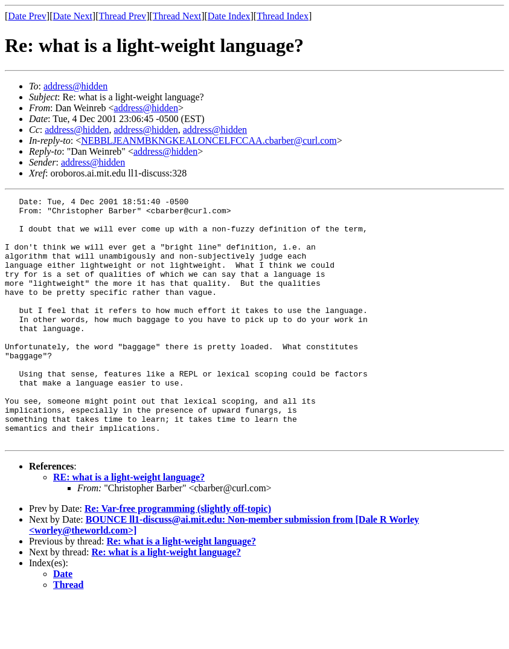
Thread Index (283, 16)
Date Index (229, 16)
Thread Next (177, 16)
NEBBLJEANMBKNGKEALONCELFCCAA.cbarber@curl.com (209, 140)
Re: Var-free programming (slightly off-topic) (178, 557)
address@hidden (75, 86)
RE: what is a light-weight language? (129, 526)
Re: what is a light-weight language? (181, 590)
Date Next (72, 16)
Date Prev (27, 16)
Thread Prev (122, 16)
